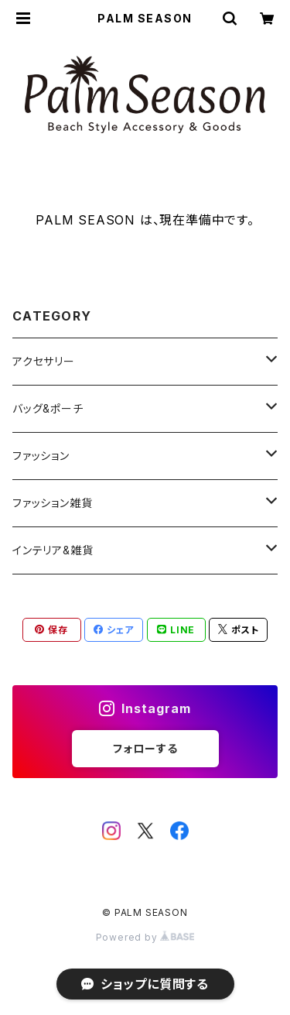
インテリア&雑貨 (52, 550)
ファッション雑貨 (52, 502)
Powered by (145, 937)
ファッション (41, 455)
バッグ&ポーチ (48, 408)
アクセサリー (43, 361)
